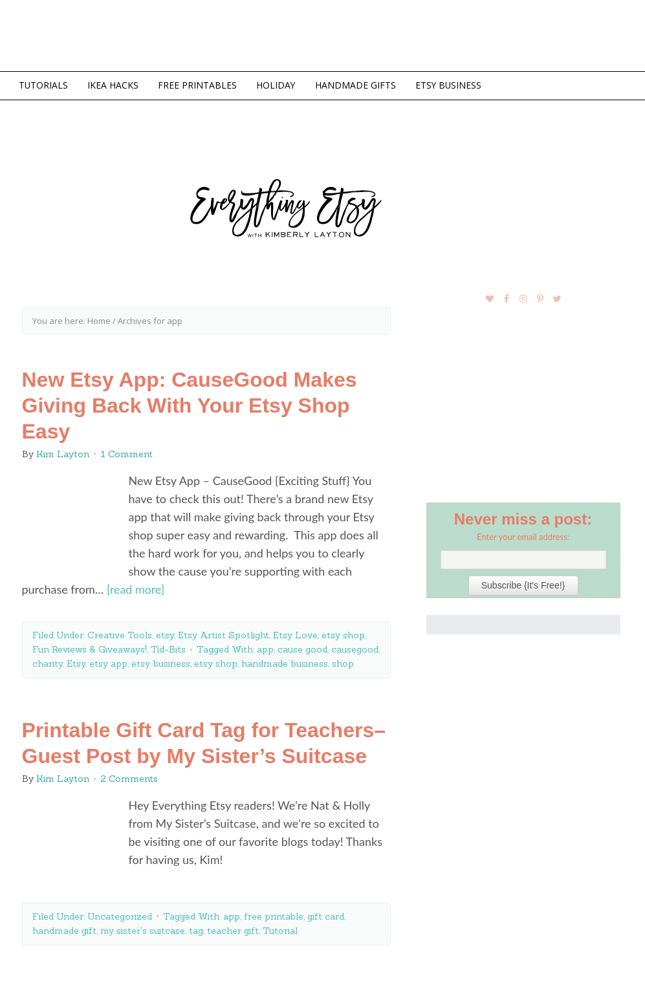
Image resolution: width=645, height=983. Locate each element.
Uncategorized (119, 915)
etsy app (108, 663)
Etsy (76, 663)
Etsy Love (295, 634)
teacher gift (233, 929)
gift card (325, 915)
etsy (165, 634)
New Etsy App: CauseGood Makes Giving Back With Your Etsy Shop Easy (189, 404)
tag (196, 929)
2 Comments (129, 778)
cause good (302, 648)
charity (47, 663)
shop (343, 663)
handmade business (284, 663)
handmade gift (64, 929)
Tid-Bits (168, 648)
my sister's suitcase (142, 929)
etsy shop (343, 634)
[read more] (136, 589)
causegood (354, 648)
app (265, 648)
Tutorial (280, 929)
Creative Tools (119, 634)
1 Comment (126, 453)
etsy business (160, 663)
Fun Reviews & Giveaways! (89, 648)
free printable (273, 915)
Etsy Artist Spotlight (223, 634)
